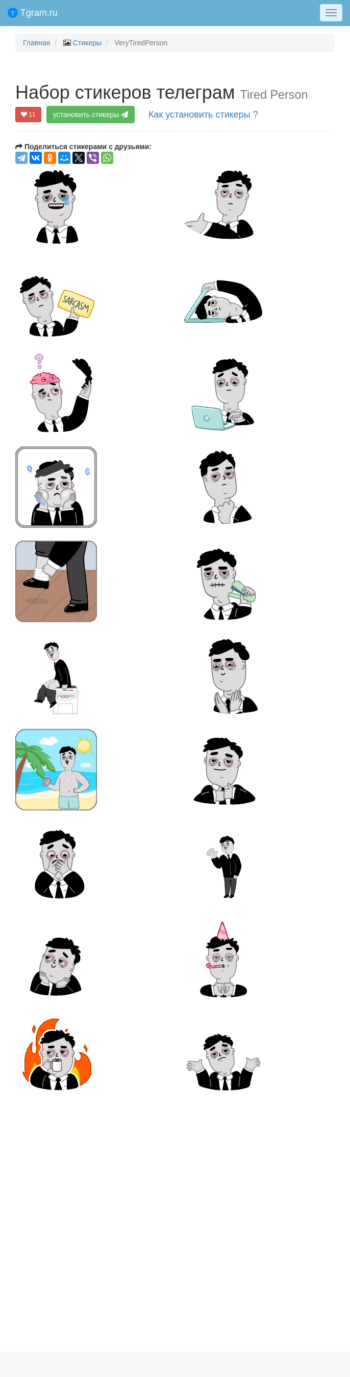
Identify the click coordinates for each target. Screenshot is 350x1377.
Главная (36, 43)
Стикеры (87, 43)
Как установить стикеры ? (203, 114)
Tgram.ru (33, 13)
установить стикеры (91, 114)
